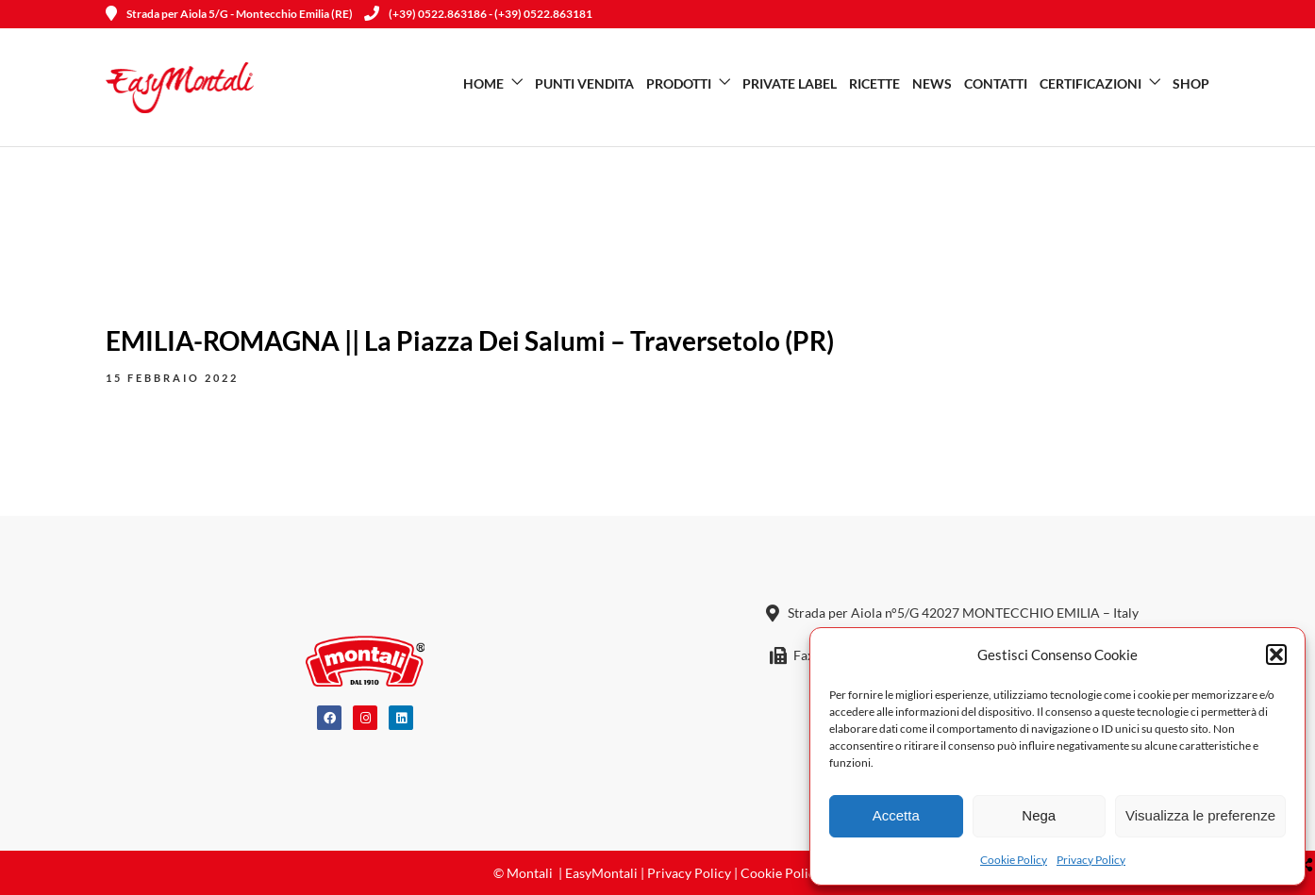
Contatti (995, 83)
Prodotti (678, 83)
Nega (1039, 815)
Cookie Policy (1013, 860)
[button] (1276, 654)
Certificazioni (1090, 83)
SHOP (1191, 83)
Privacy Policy (1091, 860)
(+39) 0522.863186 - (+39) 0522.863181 (478, 14)
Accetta (896, 815)
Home (483, 83)
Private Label (789, 83)
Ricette (874, 83)
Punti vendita (584, 83)
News (932, 83)
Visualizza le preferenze (1200, 815)
